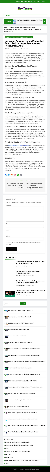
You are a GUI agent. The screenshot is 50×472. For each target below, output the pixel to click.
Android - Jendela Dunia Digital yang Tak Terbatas (17, 442)
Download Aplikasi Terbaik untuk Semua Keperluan (18, 37)
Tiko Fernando (9, 49)
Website (8, 236)
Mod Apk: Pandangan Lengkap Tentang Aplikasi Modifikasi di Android (22, 460)
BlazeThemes (35, 469)
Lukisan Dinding (9, 457)
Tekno (6, 463)
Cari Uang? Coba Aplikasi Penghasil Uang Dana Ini (27, 1)
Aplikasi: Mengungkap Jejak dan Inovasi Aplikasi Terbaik (19, 445)
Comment (9, 205)
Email (8, 230)
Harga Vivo (8, 454)
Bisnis (6, 448)
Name (8, 224)
